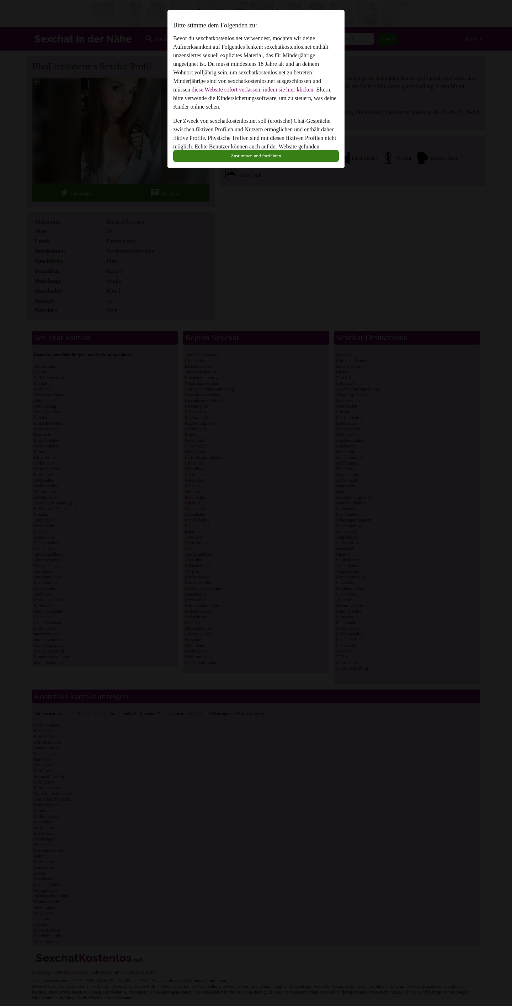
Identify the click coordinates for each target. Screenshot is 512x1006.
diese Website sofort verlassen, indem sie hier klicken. (253, 90)
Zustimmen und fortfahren (256, 155)
